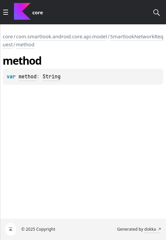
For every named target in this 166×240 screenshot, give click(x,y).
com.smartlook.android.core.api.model (61, 36)
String (52, 76)
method (25, 44)
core (8, 36)
